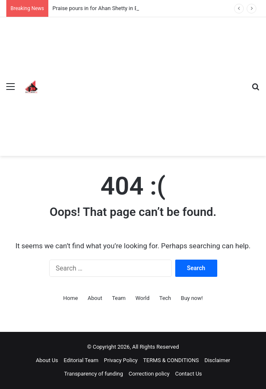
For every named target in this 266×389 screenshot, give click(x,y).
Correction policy (149, 374)
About (95, 298)
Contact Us (188, 374)
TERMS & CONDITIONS (171, 360)
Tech (165, 298)
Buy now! (192, 298)
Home (70, 298)
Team (119, 298)
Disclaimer (217, 360)
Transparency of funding (93, 374)
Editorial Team (81, 360)
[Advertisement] (143, 80)
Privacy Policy (120, 360)
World (142, 298)
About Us (47, 360)
